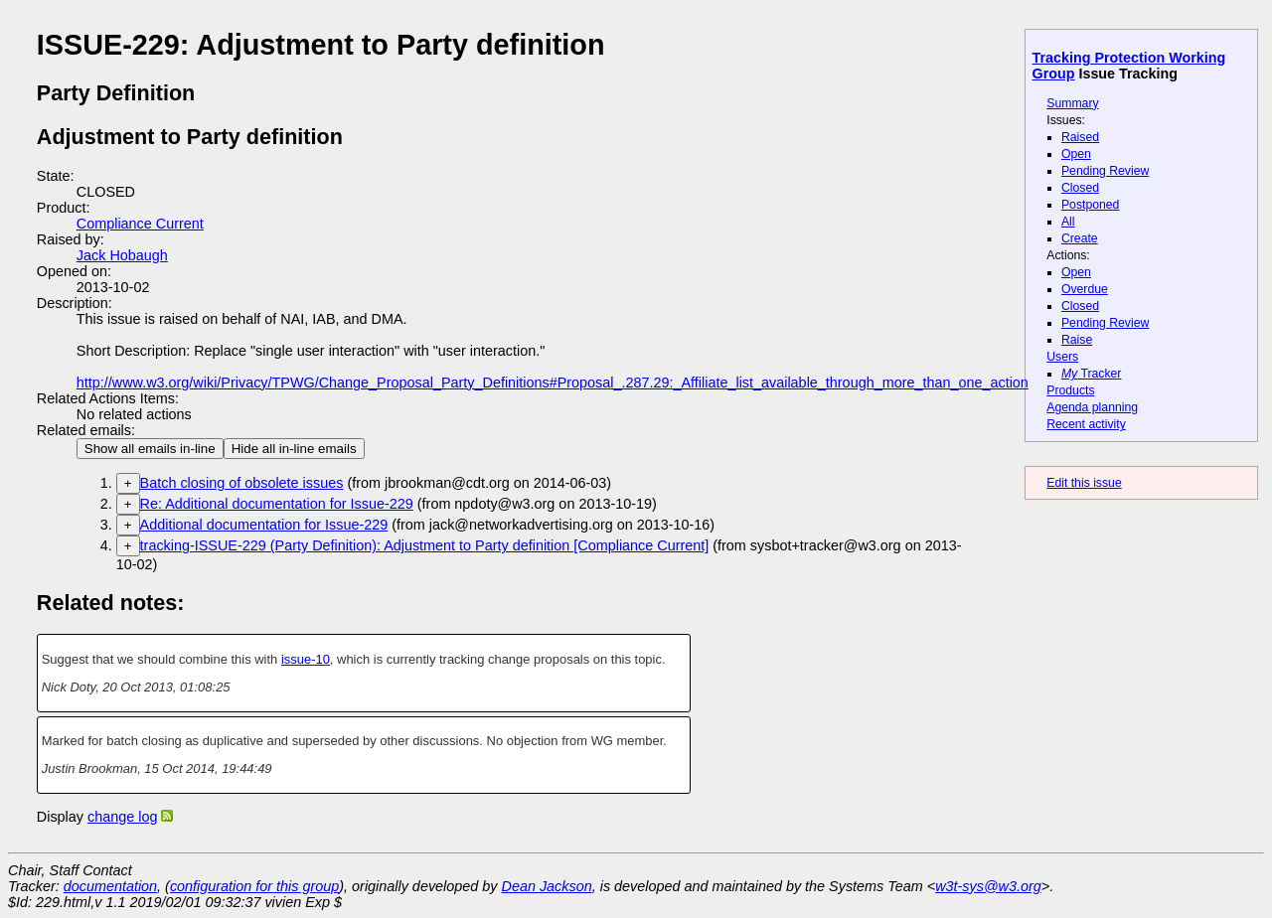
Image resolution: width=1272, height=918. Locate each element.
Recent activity (1086, 424)
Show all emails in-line (150, 448)
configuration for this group (254, 886)
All (1068, 222)
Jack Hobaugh (122, 255)
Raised (1080, 137)
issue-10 (305, 659)
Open (1076, 154)
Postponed (1090, 205)
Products (1070, 390)
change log (122, 817)
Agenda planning (1092, 407)
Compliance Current (140, 223)
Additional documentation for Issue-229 (264, 525)
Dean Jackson (547, 886)
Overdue (1084, 289)
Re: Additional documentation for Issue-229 (276, 504)
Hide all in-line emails (294, 448)
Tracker (1091, 374)
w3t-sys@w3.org (988, 886)
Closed (1080, 188)
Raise (1076, 340)
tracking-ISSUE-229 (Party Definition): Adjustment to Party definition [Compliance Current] (425, 545)
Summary (1072, 103)
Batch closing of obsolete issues (242, 483)
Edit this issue (1083, 483)
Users (1062, 357)
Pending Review (1105, 171)
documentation (110, 886)
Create (1079, 238)
